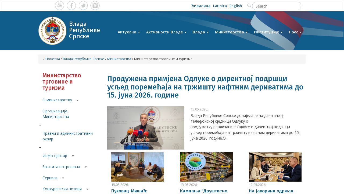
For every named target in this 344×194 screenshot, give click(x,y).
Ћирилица (200, 5)
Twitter (83, 5)
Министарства (231, 31)
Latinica (220, 5)
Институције (268, 31)
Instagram (95, 5)
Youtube (59, 5)
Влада (201, 31)
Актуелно (129, 31)
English (236, 5)
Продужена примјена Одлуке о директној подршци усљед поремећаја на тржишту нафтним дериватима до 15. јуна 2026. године (205, 87)
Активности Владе (166, 31)
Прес (295, 31)
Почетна (52, 59)
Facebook (71, 5)
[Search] (276, 6)
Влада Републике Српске (83, 59)
